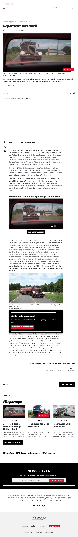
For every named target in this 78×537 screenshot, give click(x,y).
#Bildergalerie (14, 420)
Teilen (6, 93)
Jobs (33, 526)
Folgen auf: (70, 93)
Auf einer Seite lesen (28, 143)
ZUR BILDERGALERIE (36, 232)
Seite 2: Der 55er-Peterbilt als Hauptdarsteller (60, 371)
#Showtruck (34, 453)
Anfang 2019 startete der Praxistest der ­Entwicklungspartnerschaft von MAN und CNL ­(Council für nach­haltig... (64, 434)
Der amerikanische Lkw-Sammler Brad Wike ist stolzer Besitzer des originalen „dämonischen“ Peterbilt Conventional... (14, 434)
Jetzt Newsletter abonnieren (22, 327)
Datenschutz (39, 532)
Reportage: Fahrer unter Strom (62, 425)
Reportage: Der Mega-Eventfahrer (39, 425)
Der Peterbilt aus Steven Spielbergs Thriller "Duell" (12, 426)
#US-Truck (21, 453)
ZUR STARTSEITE (67, 384)
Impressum (26, 532)
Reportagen (12, 22)
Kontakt (42, 526)
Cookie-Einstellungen (49, 532)
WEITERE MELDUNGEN (12, 442)
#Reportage (12, 402)
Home (5, 22)
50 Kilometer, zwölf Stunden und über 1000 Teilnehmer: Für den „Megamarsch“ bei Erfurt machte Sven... (39, 434)
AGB (32, 532)
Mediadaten (23, 526)
